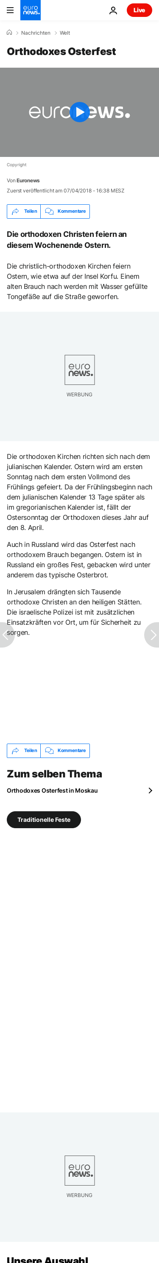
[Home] (9, 33)
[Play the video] (79, 112)
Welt (65, 33)
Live (139, 10)
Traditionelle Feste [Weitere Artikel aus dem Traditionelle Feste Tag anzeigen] (43, 819)
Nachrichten (35, 33)
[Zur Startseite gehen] (30, 10)
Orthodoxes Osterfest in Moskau (52, 790)
